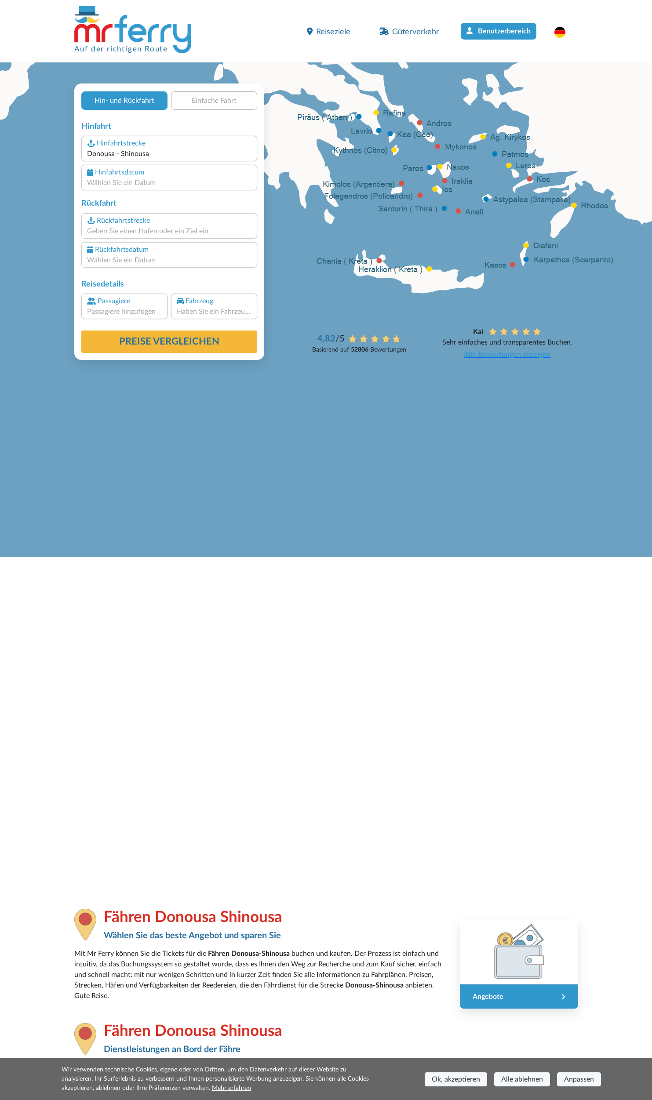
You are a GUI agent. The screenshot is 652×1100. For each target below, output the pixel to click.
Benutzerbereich (498, 31)
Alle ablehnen (522, 1079)
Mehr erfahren (231, 1088)
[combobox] (169, 154)
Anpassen (579, 1079)
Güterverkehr (409, 32)
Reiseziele (328, 32)
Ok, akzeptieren (456, 1079)
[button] (564, 32)
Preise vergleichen (169, 341)
